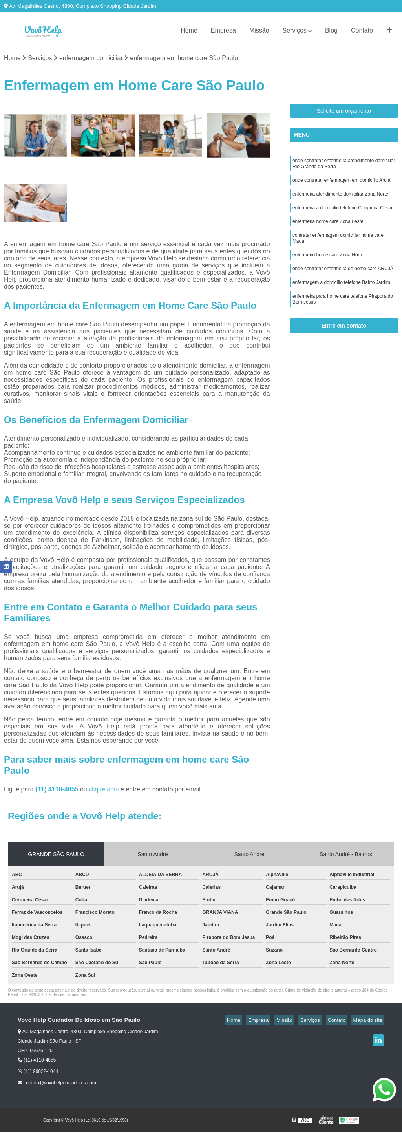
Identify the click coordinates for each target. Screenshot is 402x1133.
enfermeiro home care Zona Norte (328, 266)
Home (189, 30)
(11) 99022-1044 (38, 1072)
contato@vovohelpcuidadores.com (57, 1084)
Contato (362, 30)
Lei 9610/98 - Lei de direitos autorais (54, 996)
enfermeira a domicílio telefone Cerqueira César (342, 214)
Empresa (223, 30)
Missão (259, 30)
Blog (331, 30)
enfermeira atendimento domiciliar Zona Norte (340, 199)
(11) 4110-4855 (57, 790)
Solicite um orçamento (344, 112)
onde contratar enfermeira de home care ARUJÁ (342, 281)
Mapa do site (369, 1021)
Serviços (295, 30)
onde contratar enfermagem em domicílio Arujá (341, 184)
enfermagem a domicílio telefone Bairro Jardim (341, 296)
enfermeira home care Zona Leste (328, 229)
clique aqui (104, 790)
